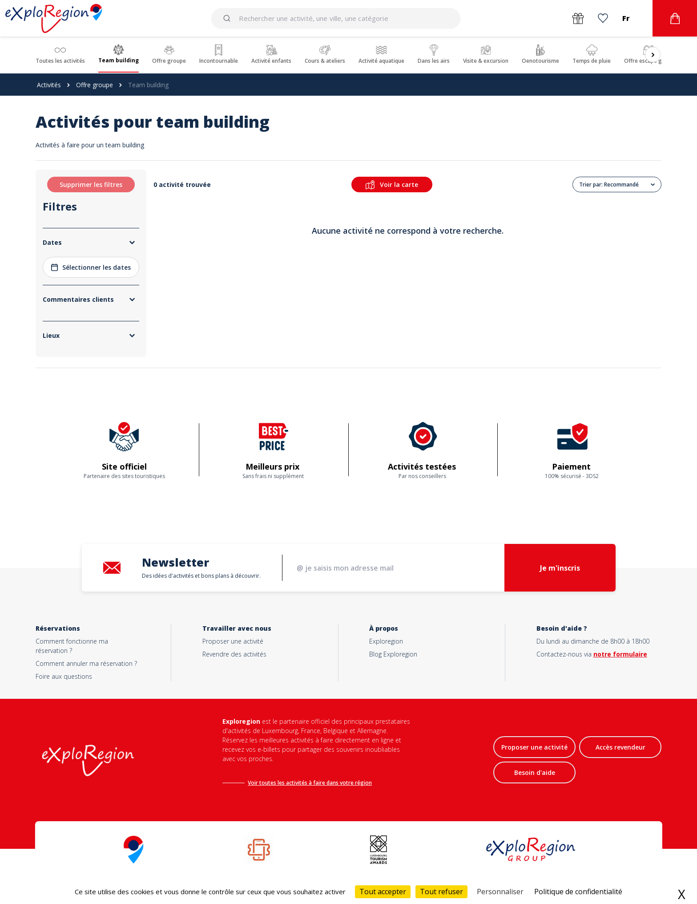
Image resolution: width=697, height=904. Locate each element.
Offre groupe (94, 85)
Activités (49, 85)
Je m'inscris (560, 568)
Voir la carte (392, 184)
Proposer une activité (232, 641)
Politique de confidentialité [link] (578, 891)
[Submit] (228, 18)
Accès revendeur (620, 747)
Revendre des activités (234, 654)
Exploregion (386, 641)
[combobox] (336, 18)
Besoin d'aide (534, 772)
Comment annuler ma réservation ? (86, 663)
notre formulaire (620, 654)
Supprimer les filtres (91, 184)
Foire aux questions (64, 676)
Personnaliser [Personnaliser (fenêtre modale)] (500, 891)
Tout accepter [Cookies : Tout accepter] (382, 891)
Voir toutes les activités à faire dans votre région (310, 782)
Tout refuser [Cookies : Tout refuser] (441, 891)
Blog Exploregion (393, 654)
